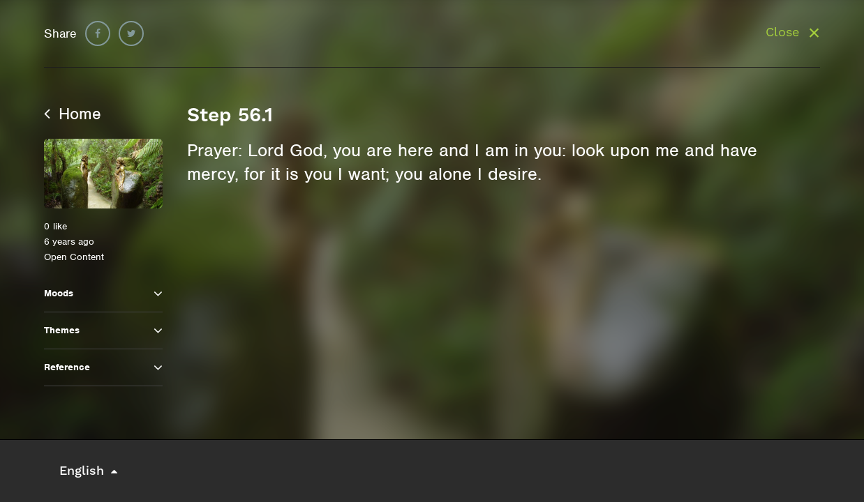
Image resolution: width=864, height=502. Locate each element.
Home (72, 113)
